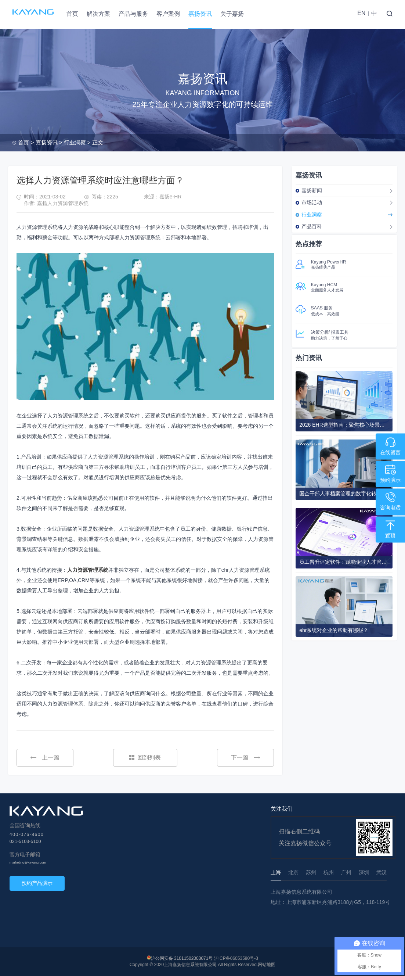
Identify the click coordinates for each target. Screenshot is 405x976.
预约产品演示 (37, 883)
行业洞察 (75, 142)
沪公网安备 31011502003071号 (182, 958)
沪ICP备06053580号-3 (236, 958)
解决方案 (98, 14)
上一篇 (44, 757)
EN (361, 13)
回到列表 (145, 757)
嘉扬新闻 (311, 190)
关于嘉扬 (232, 14)
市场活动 (311, 202)
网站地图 (266, 964)
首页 (72, 14)
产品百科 (311, 226)
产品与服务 (133, 14)
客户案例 (168, 14)
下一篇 (245, 757)
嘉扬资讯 (200, 14)
